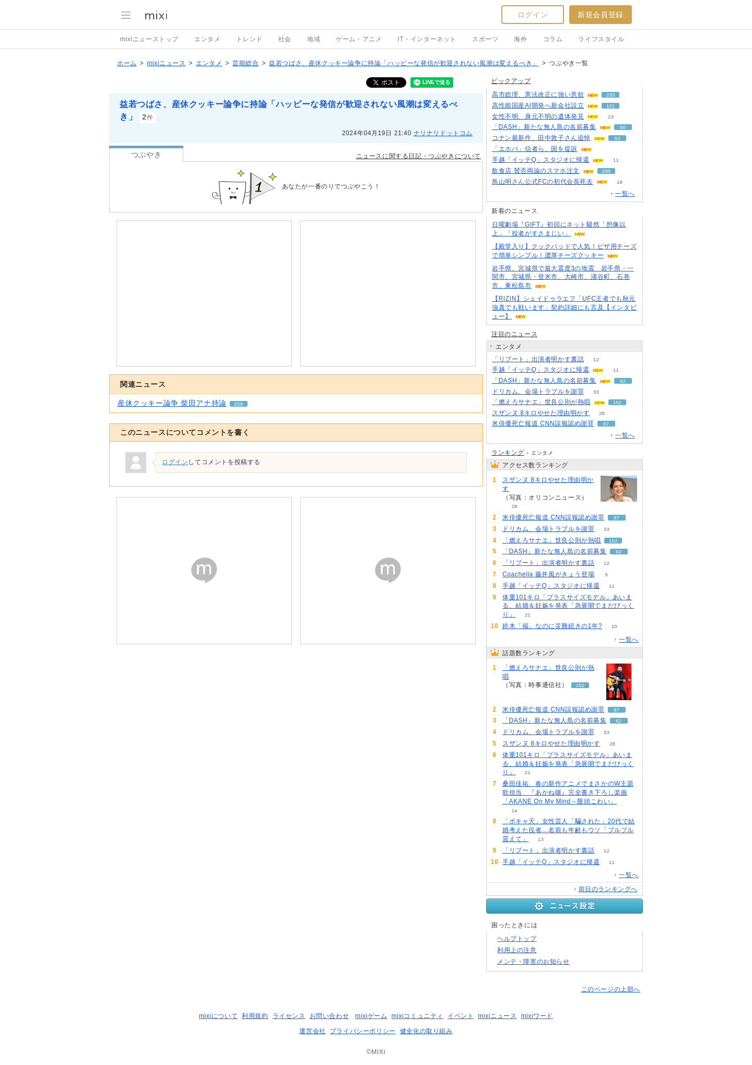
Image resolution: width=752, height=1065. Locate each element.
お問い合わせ (329, 1016)
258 (238, 404)
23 (611, 117)
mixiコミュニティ (417, 1016)
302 (604, 149)
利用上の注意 (517, 950)
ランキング (507, 452)
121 (610, 106)
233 (610, 95)
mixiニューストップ (149, 39)
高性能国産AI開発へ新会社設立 (538, 105)
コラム (553, 39)
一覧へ (625, 193)
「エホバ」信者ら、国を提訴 (535, 148)
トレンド (249, 39)
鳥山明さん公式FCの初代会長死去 (542, 181)
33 (596, 392)
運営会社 (312, 1031)
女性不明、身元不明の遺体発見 (538, 116)
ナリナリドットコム (443, 133)
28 (602, 413)
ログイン (533, 14)
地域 (313, 39)
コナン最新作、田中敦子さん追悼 (541, 137)
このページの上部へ (610, 989)
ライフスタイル (601, 39)
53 (617, 138)
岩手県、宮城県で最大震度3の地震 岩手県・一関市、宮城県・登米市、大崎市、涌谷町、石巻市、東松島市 (563, 277)
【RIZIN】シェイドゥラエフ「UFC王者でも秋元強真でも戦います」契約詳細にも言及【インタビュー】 (564, 307)
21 (528, 615)
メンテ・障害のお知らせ (533, 961)
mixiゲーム (371, 1016)
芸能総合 (245, 63)
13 (541, 839)
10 (614, 626)
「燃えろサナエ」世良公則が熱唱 (541, 402)
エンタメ (207, 39)
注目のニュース (514, 334)
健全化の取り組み (426, 1031)
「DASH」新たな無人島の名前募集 (544, 127)
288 (606, 171)
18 (619, 182)
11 (616, 160)
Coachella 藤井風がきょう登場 (548, 574)
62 (623, 381)
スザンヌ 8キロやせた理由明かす (541, 413)
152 (617, 402)
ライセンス (289, 1016)
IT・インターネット (426, 39)
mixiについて (218, 1016)
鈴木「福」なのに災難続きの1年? (552, 626)
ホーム (127, 63)
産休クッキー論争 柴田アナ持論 (172, 403)
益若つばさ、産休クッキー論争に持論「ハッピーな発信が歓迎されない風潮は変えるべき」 (404, 63)
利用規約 (255, 1016)
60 (623, 127)
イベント (461, 1016)
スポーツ (485, 39)
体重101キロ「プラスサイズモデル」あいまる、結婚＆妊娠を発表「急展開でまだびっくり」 (568, 606)
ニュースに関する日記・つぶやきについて (418, 156)
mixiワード (537, 1016)
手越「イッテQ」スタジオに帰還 (540, 159)
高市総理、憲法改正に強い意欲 (538, 94)
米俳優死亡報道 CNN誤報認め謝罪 (543, 423)
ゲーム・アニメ (359, 39)
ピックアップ (511, 81)
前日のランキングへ (608, 889)
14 (514, 810)
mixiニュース (166, 63)
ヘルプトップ (517, 938)
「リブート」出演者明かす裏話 (538, 359)
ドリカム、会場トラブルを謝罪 (538, 391)
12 (596, 359)
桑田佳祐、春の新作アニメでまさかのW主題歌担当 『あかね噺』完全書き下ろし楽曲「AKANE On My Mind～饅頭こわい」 (567, 792)
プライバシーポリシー (363, 1031)
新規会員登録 (601, 14)
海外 (520, 39)
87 (606, 424)
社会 (284, 39)
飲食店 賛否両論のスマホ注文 (536, 170)
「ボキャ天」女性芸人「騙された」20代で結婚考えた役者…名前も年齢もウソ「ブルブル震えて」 (568, 830)
